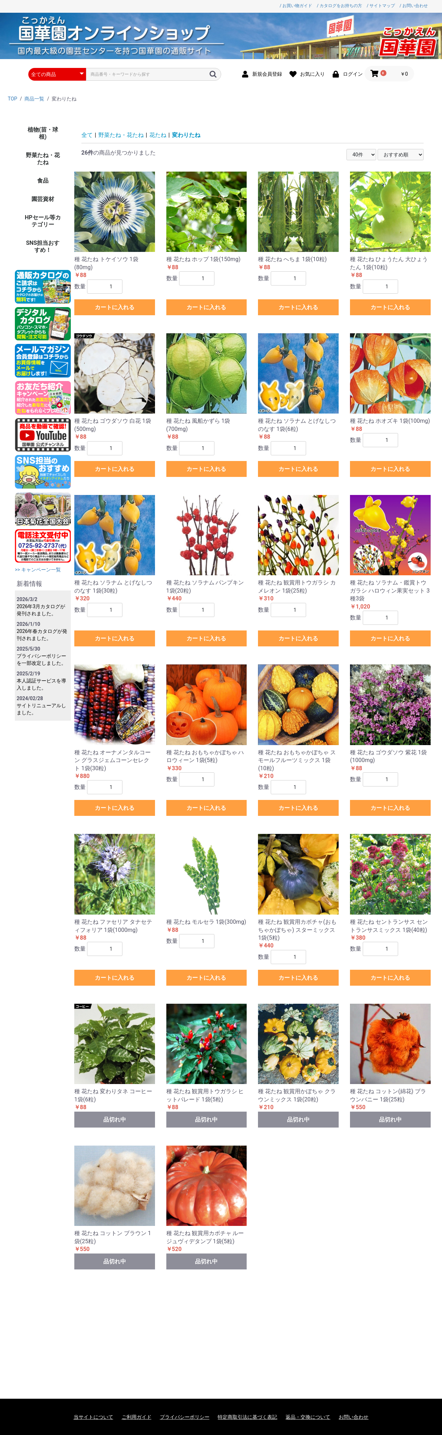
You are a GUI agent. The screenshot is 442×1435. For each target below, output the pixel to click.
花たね (157, 135)
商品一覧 (34, 99)
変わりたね (186, 135)
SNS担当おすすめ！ (42, 246)
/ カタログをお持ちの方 (339, 5)
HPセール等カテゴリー (43, 221)
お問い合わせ (353, 1417)
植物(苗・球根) (43, 133)
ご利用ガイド (136, 1417)
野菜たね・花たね (43, 159)
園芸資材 (42, 199)
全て (87, 135)
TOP (12, 99)
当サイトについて (93, 1417)
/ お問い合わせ (414, 5)
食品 (42, 180)
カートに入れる (114, 307)
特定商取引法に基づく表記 (247, 1417)
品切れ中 (114, 1119)
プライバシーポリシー (184, 1417)
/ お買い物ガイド (296, 5)
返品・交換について (308, 1417)
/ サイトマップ (381, 5)
